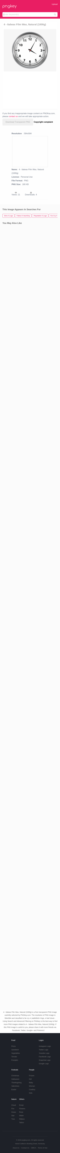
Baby (31, 1083)
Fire (12, 1109)
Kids (30, 1093)
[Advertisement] (30, 90)
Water (21, 1116)
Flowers (22, 1109)
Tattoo (21, 1122)
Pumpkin (14, 1060)
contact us (13, 116)
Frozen (31, 1076)
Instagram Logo (45, 1046)
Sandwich (15, 1050)
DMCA (33, 1148)
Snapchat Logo (44, 1060)
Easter (13, 1089)
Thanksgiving (16, 1083)
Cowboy (32, 1089)
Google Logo (44, 1064)
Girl (30, 1079)
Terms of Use (42, 1148)
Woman (32, 1086)
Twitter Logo (43, 1050)
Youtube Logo (44, 1053)
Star (13, 1116)
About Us (16, 1148)
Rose (21, 1112)
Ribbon (22, 1119)
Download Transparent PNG (18, 122)
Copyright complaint (43, 122)
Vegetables (15, 1053)
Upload (55, 4)
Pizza (13, 1046)
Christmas (15, 1076)
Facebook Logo (45, 1057)
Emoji (21, 1105)
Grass (13, 1112)
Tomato (14, 1057)
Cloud (13, 1105)
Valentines (15, 1086)
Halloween (15, 1079)
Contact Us (25, 1148)
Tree (13, 1119)
